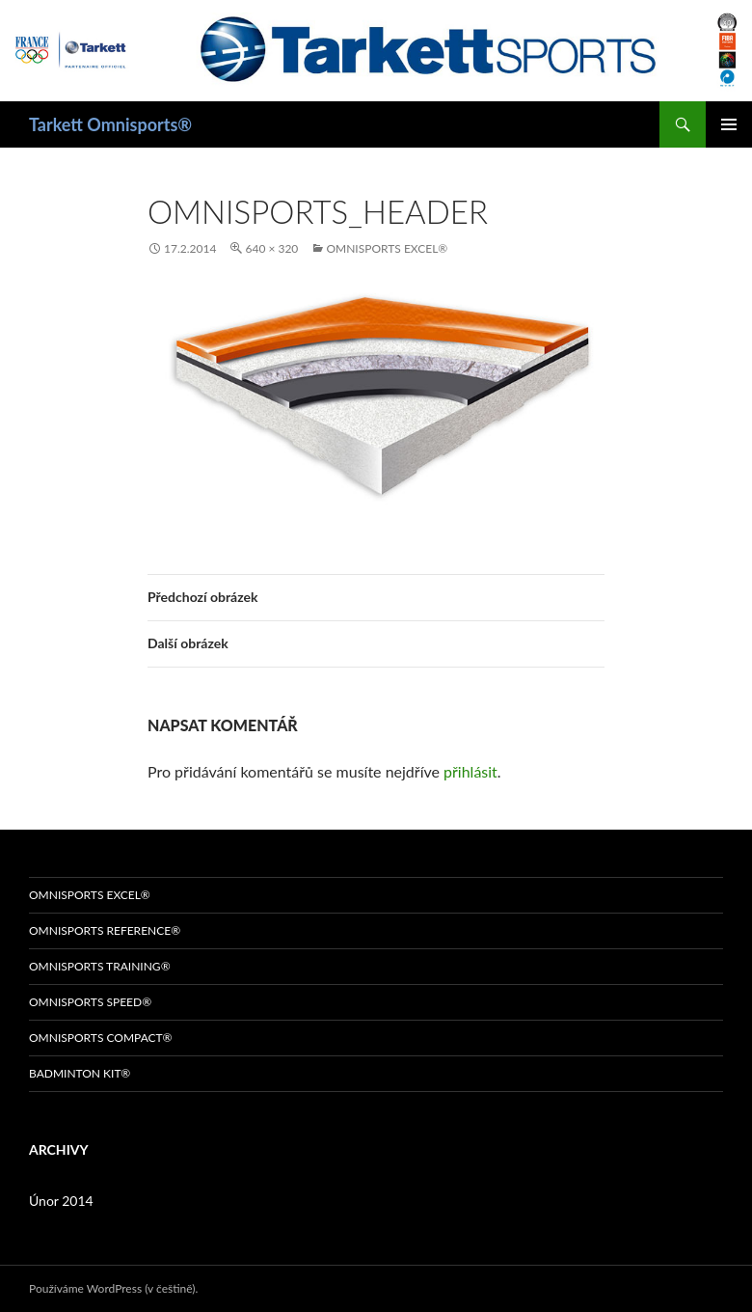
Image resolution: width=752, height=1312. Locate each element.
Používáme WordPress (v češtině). (113, 1288)
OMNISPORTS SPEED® (90, 1002)
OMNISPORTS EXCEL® (386, 248)
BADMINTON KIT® (79, 1073)
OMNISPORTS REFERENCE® (104, 930)
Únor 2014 (61, 1200)
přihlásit (470, 771)
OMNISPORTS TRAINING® (100, 966)
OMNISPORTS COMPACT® (100, 1037)
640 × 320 (271, 248)
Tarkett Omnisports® (110, 124)
